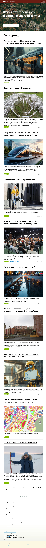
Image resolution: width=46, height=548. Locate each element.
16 (36, 487)
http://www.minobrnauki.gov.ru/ (10, 531)
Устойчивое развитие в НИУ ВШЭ (10, 504)
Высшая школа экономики (10, 1)
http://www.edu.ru (7, 536)
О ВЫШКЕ (6, 498)
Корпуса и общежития (8, 508)
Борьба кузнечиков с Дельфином (17, 88)
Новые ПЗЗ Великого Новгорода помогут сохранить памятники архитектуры (20, 400)
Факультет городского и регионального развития (21, 14)
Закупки (5, 510)
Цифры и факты (7, 500)
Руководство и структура (9, 502)
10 (23, 487)
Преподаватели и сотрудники (10, 506)
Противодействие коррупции (10, 516)
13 (29, 487)
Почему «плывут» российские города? (19, 267)
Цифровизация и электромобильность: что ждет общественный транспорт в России (21, 133)
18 (40, 487)
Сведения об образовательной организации (13, 520)
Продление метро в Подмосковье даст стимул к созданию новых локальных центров (22, 42)
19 (4, 489)
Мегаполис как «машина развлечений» (20, 179)
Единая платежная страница (9, 524)
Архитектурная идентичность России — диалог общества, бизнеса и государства (20, 222)
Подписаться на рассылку (10, 25)
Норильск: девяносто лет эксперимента (20, 442)
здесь (28, 544)
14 (31, 487)
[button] (21, 496)
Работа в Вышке (7, 526)
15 (33, 487)
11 (25, 487)
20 (6, 489)
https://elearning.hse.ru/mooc (10, 538)
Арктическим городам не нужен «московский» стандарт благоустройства (21, 309)
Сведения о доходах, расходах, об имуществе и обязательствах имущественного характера (22, 518)
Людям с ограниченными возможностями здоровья (14, 522)
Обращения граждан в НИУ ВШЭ (10, 512)
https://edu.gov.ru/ (8, 534)
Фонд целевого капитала (9, 514)
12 (27, 487)
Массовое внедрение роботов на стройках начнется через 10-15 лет (21, 355)
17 (38, 487)
